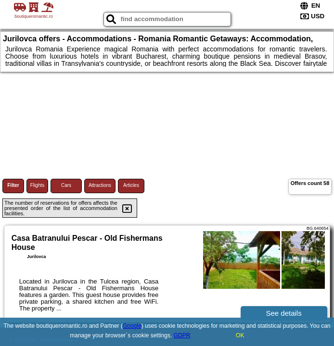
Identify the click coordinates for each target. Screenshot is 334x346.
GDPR (182, 335)
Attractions (100, 185)
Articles (131, 185)
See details (283, 313)
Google (132, 325)
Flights (37, 185)
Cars (66, 185)
